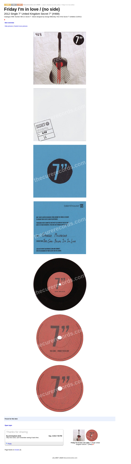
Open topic (8, 425)
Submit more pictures (20, 26)
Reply (10, 444)
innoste (16, 450)
